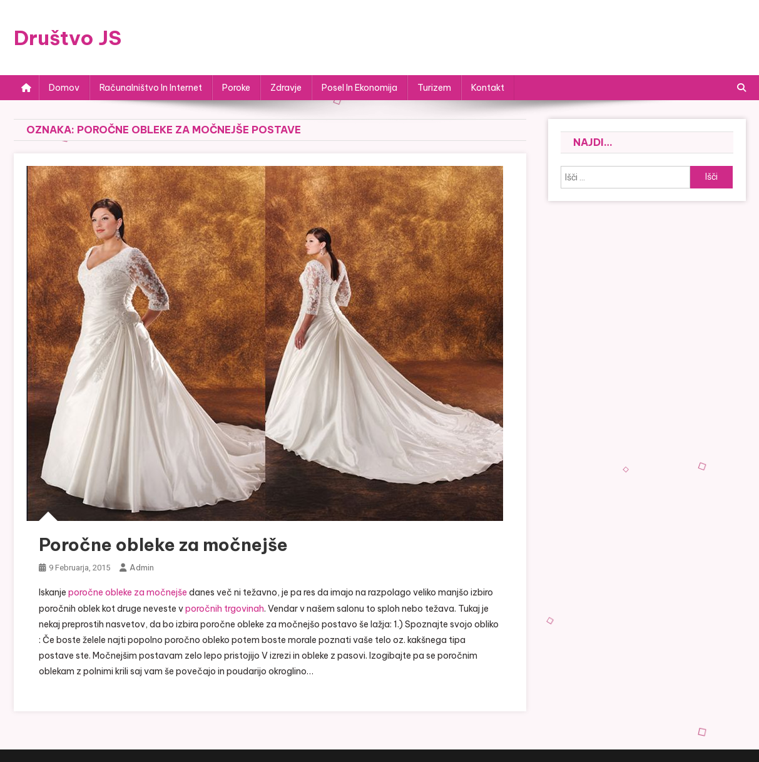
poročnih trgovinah (224, 608)
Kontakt (487, 87)
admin (142, 567)
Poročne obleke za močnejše (163, 544)
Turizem (434, 87)
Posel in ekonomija (359, 87)
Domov (64, 87)
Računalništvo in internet (150, 87)
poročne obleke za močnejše (127, 592)
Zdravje (286, 87)
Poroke (236, 87)
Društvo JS (67, 37)
